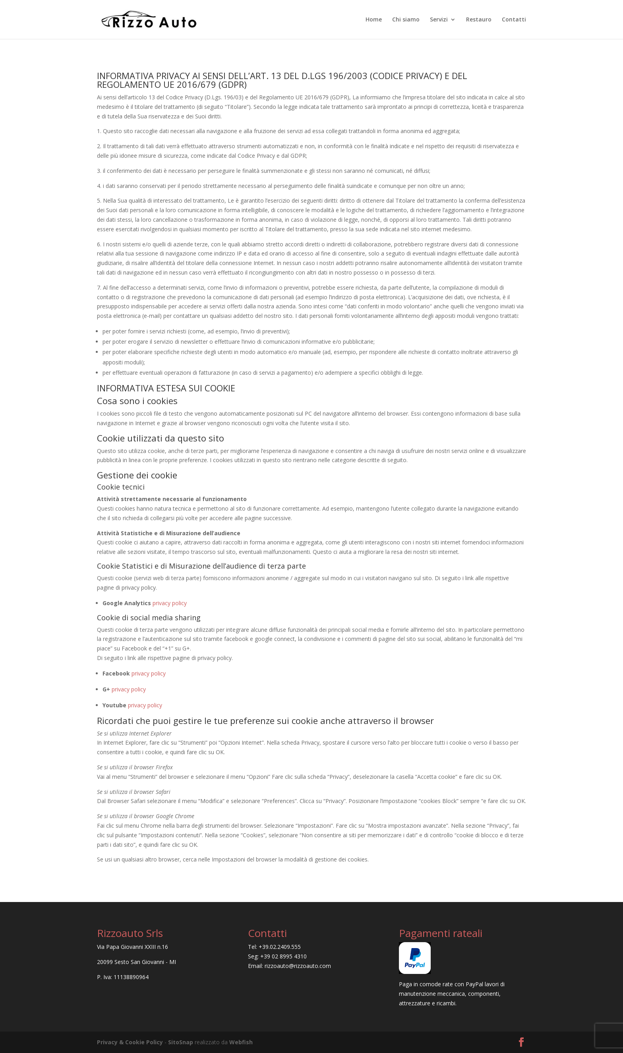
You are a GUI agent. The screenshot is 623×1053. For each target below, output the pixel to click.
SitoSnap (180, 1042)
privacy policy (170, 603)
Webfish (241, 1042)
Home (374, 20)
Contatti (514, 20)
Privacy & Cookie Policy (130, 1042)
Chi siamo (406, 20)
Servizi (439, 20)
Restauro (478, 20)
